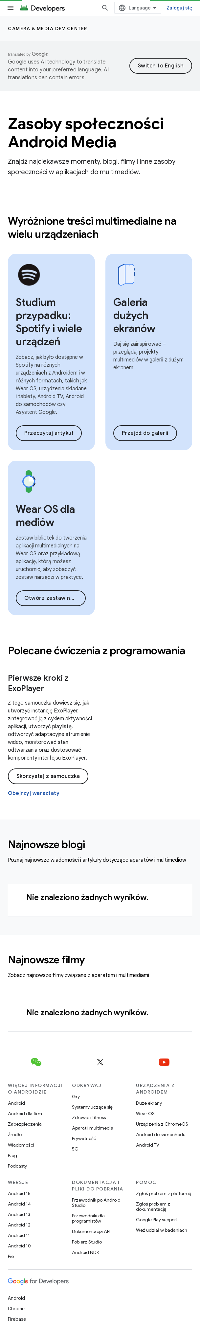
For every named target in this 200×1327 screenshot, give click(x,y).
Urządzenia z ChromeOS (162, 1124)
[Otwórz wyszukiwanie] (105, 8)
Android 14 (19, 1204)
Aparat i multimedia (92, 1128)
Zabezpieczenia (25, 1124)
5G (75, 1149)
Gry (76, 1096)
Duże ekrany (149, 1103)
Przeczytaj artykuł (48, 433)
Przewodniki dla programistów (88, 1218)
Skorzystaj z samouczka (48, 776)
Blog (12, 1155)
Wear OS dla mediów (45, 516)
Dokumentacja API (91, 1231)
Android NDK (85, 1252)
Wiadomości (21, 1145)
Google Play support (157, 1220)
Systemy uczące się (92, 1107)
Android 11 (19, 1235)
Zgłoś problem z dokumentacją (153, 1206)
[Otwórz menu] (10, 8)
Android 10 (19, 1246)
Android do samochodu (161, 1134)
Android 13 (19, 1214)
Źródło (15, 1134)
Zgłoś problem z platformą (163, 1193)
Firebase (17, 1319)
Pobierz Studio (87, 1242)
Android (16, 1103)
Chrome (16, 1309)
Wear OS (145, 1113)
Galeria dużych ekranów (134, 315)
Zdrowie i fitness (89, 1117)
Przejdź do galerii (145, 433)
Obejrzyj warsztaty (33, 793)
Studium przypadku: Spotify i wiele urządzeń (49, 322)
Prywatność (84, 1138)
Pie (11, 1256)
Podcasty (17, 1166)
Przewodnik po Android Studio (96, 1202)
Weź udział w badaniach (161, 1230)
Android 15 (19, 1193)
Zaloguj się (179, 8)
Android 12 (19, 1225)
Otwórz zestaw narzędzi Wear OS (55, 598)
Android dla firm (25, 1113)
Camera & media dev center (47, 28)
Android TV (147, 1145)
